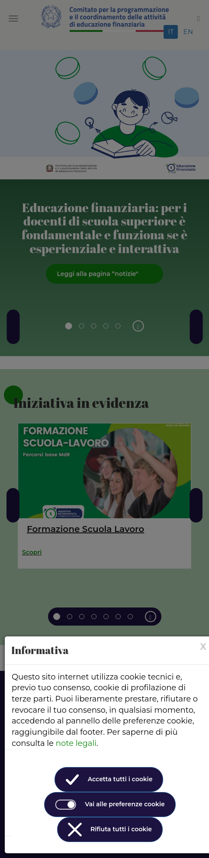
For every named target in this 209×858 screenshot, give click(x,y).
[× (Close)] (203, 646)
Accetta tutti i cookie (109, 779)
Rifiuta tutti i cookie (110, 829)
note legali (76, 743)
